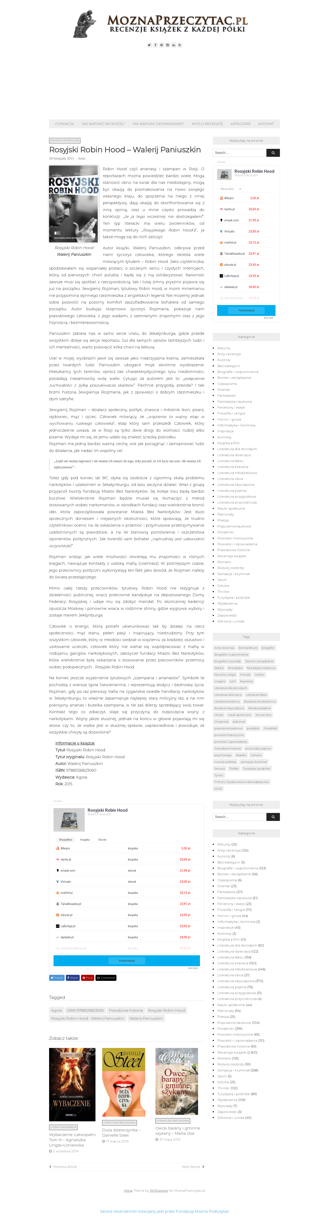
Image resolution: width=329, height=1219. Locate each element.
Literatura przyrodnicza (237, 502)
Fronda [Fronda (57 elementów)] (245, 674)
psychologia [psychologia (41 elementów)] (222, 755)
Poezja (223, 520)
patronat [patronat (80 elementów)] (239, 721)
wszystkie (65, 839)
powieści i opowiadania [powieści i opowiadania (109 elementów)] (230, 741)
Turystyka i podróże (233, 598)
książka (85, 839)
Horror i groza (229, 419)
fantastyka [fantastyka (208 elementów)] (235, 668)
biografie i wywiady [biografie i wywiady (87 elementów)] (227, 661)
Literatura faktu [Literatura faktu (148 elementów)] (256, 694)
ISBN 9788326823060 (85, 1010)
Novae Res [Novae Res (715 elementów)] (263, 715)
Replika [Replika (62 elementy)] (241, 755)
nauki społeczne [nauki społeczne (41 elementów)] (239, 715)
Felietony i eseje (231, 407)
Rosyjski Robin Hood (166, 1010)
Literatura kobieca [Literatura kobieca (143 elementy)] (227, 701)
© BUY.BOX (193, 968)
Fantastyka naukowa (234, 402)
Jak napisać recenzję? (103, 124)
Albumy (223, 348)
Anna (81, 158)
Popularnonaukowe (234, 526)
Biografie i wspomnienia (237, 372)
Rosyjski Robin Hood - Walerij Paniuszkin (87, 1018)
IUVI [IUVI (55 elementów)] (233, 681)
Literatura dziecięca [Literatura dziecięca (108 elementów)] (228, 694)
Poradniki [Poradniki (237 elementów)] (270, 728)
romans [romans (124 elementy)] (256, 755)
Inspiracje (225, 431)
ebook (102, 839)
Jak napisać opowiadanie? (158, 124)
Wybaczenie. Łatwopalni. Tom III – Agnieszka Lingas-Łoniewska (72, 1140)
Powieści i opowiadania (237, 544)
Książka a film (228, 443)
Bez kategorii (228, 366)
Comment (106, 977)
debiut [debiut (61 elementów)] (219, 668)
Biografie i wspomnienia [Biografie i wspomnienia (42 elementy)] (231, 654)
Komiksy (224, 437)
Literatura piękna (231, 491)
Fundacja (64, 124)
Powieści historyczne (64, 140)
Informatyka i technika (236, 425)
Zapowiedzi (227, 615)
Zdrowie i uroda (230, 621)
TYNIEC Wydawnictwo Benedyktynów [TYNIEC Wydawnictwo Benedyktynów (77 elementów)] (241, 782)
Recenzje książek (231, 556)
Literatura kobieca (63, 1127)
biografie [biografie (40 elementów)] (268, 647)
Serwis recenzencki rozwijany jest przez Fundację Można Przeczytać (164, 1211)
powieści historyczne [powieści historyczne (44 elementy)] (229, 735)
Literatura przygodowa (236, 497)
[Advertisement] (164, 84)
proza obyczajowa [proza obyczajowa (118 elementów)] (258, 748)
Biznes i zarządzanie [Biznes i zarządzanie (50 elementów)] (259, 661)
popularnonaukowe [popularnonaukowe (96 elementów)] (228, 728)
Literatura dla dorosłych (237, 449)
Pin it (88, 977)
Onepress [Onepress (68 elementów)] (221, 721)
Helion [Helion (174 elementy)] (259, 674)
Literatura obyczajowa (119, 1122)
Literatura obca (230, 479)
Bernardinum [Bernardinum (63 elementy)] (248, 647)
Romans (224, 562)
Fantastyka (226, 395)
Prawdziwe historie (126, 1010)
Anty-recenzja (229, 354)
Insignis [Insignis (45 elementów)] (219, 681)
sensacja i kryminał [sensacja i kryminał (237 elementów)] (254, 761)
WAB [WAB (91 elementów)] (218, 788)
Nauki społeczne (231, 508)
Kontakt (266, 124)
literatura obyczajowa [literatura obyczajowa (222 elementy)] (229, 708)
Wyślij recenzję (207, 124)
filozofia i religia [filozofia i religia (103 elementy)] (225, 674)
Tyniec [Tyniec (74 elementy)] (218, 775)
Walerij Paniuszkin (146, 1018)
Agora (56, 1010)
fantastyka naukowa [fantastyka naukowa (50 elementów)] (261, 668)
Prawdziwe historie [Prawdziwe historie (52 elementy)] (227, 748)
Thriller (223, 592)
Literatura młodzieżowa (237, 473)
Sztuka (223, 586)
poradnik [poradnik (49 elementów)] (253, 728)
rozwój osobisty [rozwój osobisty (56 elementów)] (225, 761)
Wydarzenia (227, 603)
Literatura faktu (230, 461)
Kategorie (241, 124)
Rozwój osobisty (230, 568)
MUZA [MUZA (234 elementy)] (218, 715)
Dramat (223, 390)
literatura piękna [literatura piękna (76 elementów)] (259, 708)
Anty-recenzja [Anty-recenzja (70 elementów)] (224, 647)
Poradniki (225, 532)
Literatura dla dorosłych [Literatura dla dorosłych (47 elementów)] (230, 688)
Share (72, 977)
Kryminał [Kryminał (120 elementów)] (246, 681)
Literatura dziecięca (234, 455)
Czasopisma (227, 384)
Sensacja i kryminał (233, 574)
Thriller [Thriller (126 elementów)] (234, 768)
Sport (222, 580)
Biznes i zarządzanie (234, 378)
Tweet (57, 977)
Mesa (128, 1191)
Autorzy (223, 360)
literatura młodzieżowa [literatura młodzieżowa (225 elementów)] (260, 701)
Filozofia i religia (231, 413)
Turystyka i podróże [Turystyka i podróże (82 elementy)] (256, 768)
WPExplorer (159, 1191)
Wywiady (224, 609)
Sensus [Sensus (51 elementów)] (219, 768)
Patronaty (225, 514)
